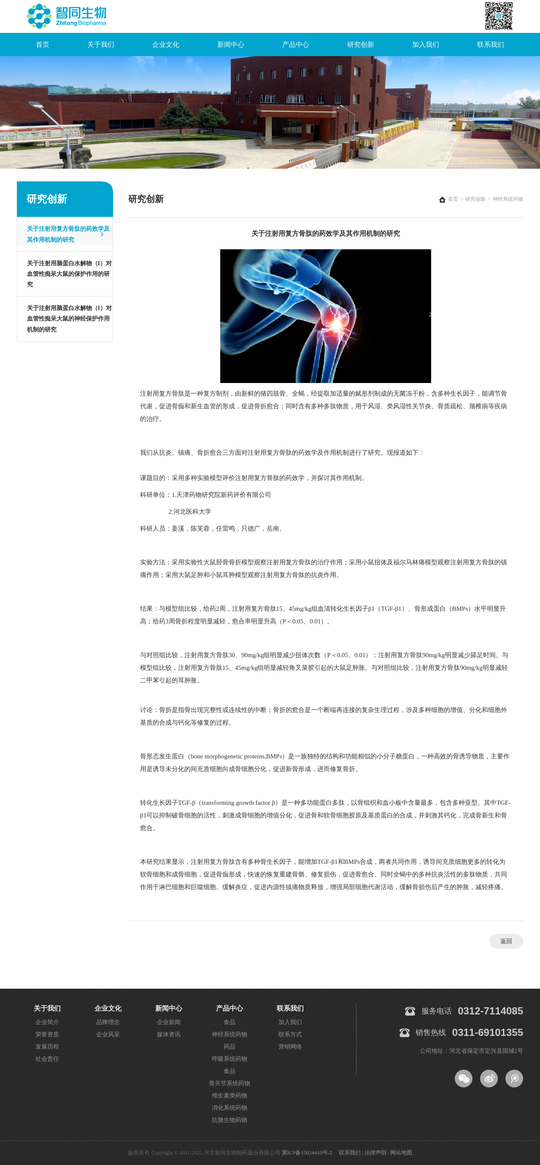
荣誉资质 (47, 1034)
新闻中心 (230, 44)
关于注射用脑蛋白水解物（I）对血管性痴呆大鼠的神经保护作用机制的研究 (69, 318)
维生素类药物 (229, 1095)
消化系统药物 (229, 1108)
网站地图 (401, 1153)
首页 (42, 44)
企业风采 (108, 1034)
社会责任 (47, 1059)
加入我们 (425, 44)
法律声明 (375, 1153)
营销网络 (290, 1047)
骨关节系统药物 (229, 1083)
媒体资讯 (169, 1034)
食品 (229, 1022)
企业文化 (165, 44)
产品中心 (295, 44)
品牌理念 (108, 1022)
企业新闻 (169, 1022)
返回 (506, 941)
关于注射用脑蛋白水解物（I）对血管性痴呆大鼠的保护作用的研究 (69, 274)
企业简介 (47, 1022)
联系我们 (490, 44)
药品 (229, 1047)
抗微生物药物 (229, 1120)
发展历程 (47, 1047)
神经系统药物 (229, 1034)
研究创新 (360, 44)
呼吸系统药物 (229, 1059)
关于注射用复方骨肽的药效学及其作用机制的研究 (68, 234)
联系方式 (290, 1034)
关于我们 (100, 44)
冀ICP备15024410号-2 (307, 1153)
